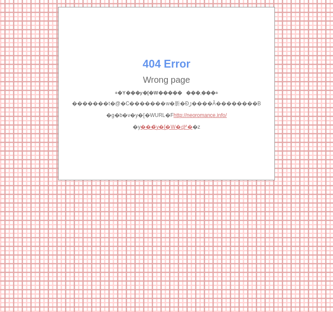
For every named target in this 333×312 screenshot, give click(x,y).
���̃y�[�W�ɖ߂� (166, 127)
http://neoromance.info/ (200, 115)
